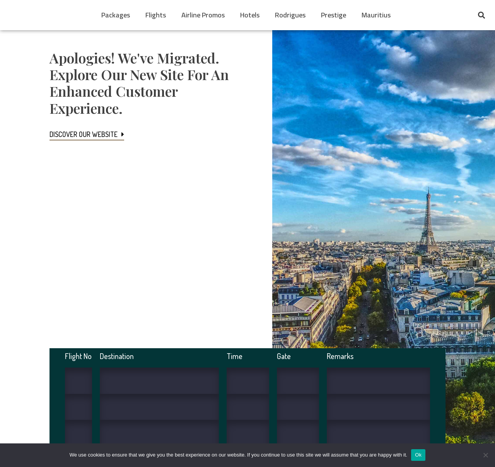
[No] (485, 455)
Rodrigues (290, 15)
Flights (155, 15)
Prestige (333, 15)
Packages (115, 15)
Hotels (249, 15)
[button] (481, 15)
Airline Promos (203, 15)
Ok (418, 455)
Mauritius (376, 15)
